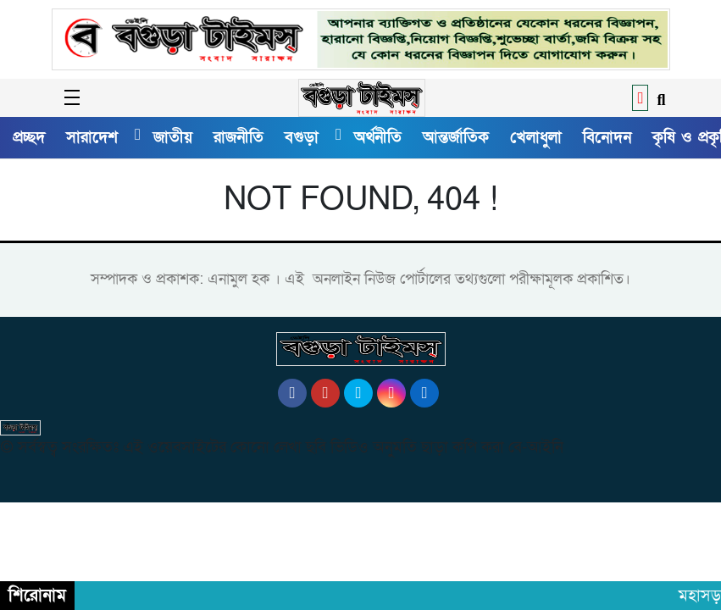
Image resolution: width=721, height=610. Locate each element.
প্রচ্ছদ (29, 137)
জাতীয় (172, 137)
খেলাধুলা (536, 137)
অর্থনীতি (378, 137)
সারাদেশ (92, 137)
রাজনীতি (238, 137)
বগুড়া (302, 137)
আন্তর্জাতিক (456, 137)
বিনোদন (607, 137)
